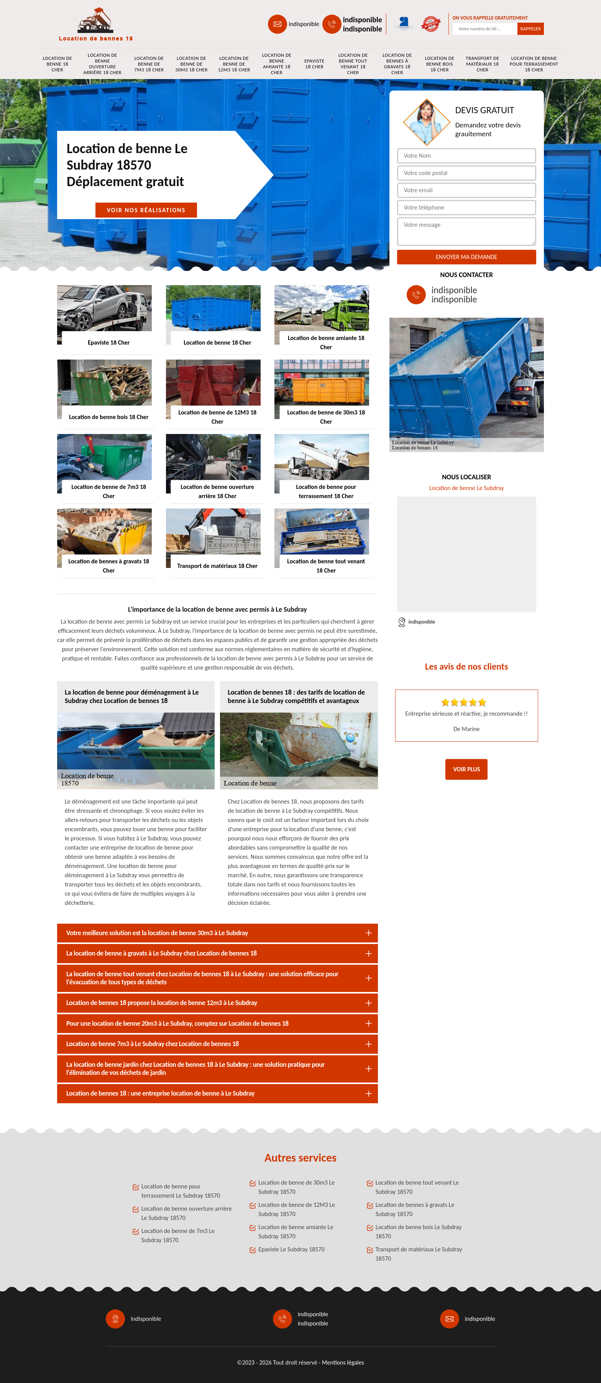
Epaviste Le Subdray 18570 (291, 1249)
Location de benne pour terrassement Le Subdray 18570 (180, 1191)
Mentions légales (343, 1362)
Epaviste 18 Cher (314, 63)
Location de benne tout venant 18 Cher (353, 63)
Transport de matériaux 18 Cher (482, 64)
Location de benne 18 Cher (57, 64)
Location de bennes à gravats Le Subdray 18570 (415, 1209)
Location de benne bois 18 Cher (440, 64)
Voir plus (466, 769)
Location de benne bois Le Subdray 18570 (419, 1231)
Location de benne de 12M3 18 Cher (234, 64)
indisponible (304, 24)
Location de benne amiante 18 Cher (277, 63)
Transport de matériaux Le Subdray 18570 (419, 1254)
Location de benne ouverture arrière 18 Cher (102, 63)
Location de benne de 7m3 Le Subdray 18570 (178, 1235)
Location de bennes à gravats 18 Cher (397, 63)
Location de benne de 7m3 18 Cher (149, 64)
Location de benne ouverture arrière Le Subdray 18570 (186, 1213)
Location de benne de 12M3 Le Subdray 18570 (296, 1209)
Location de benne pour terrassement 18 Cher (534, 64)
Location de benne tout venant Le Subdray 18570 (417, 1187)
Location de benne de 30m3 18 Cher (191, 64)
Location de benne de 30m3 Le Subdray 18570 (296, 1187)
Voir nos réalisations (146, 210)
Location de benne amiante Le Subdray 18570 (295, 1231)
